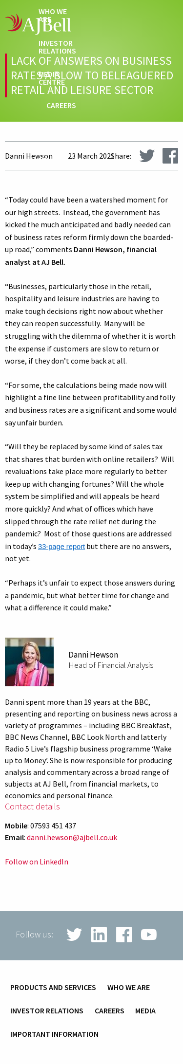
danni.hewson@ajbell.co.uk (72, 837)
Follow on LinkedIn (36, 861)
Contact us (55, 156)
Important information (54, 1034)
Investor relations (57, 47)
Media (145, 1011)
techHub (60, 129)
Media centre (52, 78)
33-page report (61, 546)
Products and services (53, 987)
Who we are (53, 15)
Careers (61, 105)
